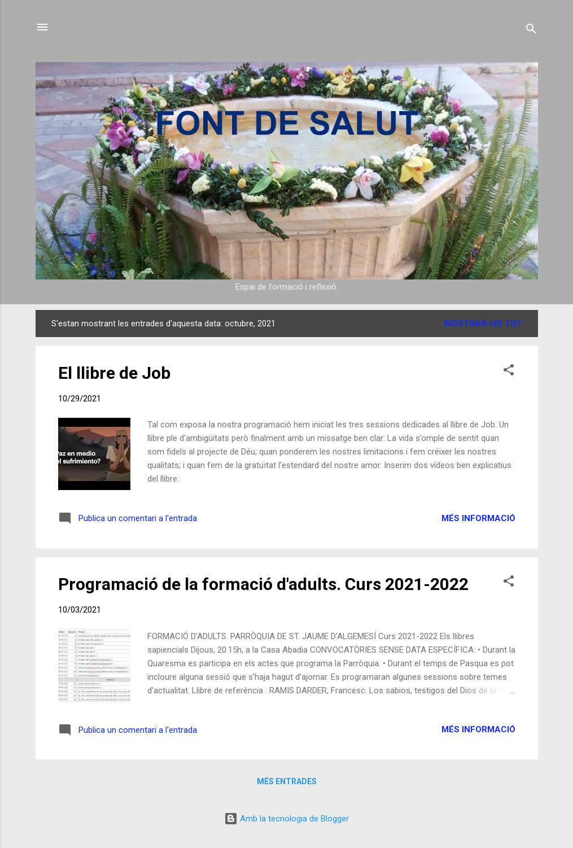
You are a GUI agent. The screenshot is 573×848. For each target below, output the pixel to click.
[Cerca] (531, 31)
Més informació (478, 518)
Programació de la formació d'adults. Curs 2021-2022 (263, 584)
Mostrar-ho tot (483, 323)
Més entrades (287, 781)
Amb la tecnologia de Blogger (286, 819)
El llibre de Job (114, 373)
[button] (508, 372)
